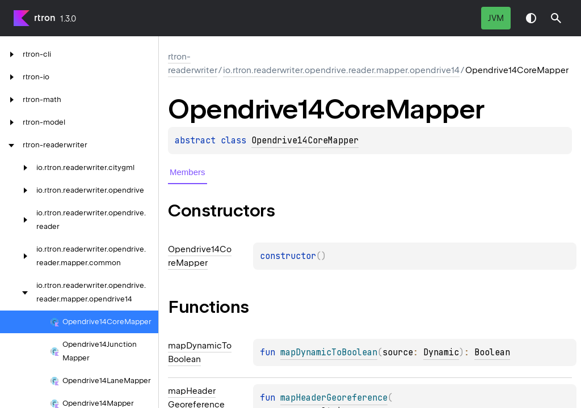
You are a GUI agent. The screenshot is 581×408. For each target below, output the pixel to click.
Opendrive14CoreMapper (305, 140)
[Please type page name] (556, 18)
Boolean (492, 352)
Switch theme (531, 18)
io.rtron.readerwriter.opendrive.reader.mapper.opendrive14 (341, 70)
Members (187, 172)
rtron (45, 17)
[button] (556, 18)
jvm (496, 18)
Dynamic (441, 352)
